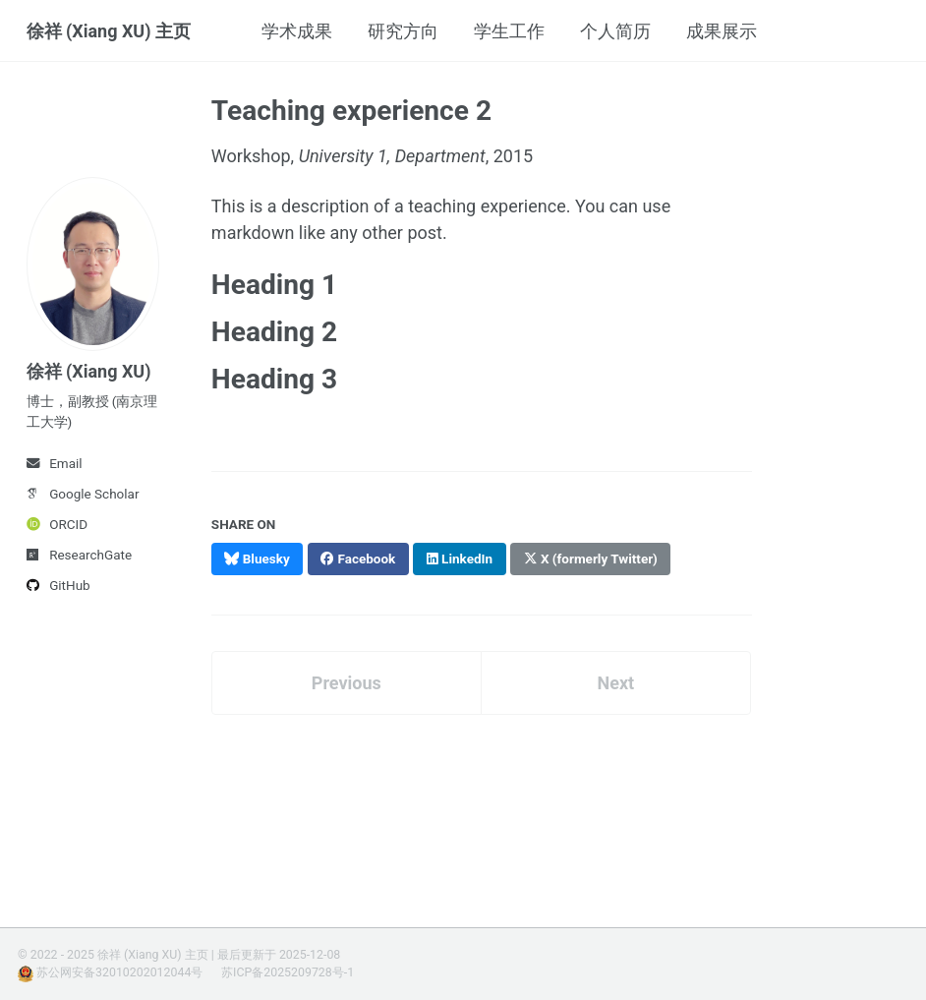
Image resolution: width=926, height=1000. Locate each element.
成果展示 (721, 31)
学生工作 (509, 31)
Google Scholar (83, 493)
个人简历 (615, 31)
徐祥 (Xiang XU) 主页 (109, 31)
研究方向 (403, 31)
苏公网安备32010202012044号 (119, 972)
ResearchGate (80, 554)
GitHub (58, 585)
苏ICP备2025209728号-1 (287, 972)
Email (55, 463)
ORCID (57, 524)
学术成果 (296, 31)
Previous (346, 683)
